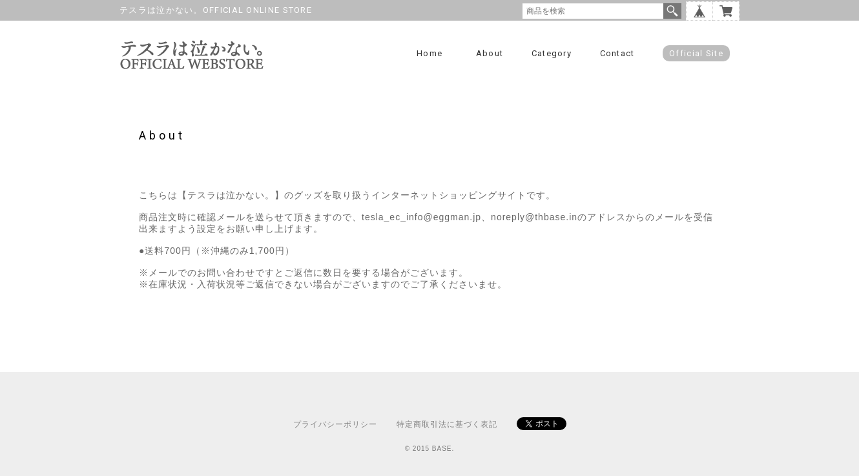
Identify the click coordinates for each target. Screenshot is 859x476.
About (490, 53)
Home (429, 53)
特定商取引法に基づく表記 (447, 424)
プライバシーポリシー (335, 424)
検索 (672, 11)
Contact (617, 53)
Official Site (696, 53)
